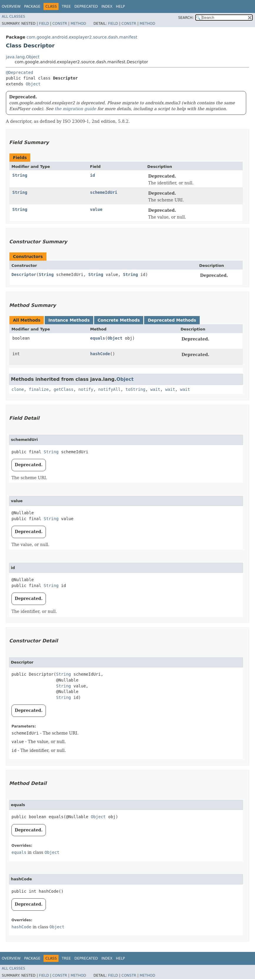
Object (33, 84)
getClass (63, 389)
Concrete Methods (119, 320)
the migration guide (75, 108)
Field (44, 24)
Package (32, 6)
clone (17, 389)
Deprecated (86, 6)
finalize (39, 389)
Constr (59, 24)
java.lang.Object (22, 56)
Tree (66, 6)
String (19, 175)
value (96, 209)
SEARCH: (186, 18)
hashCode (100, 353)
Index (107, 6)
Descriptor (23, 274)
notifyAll (109, 389)
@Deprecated (19, 72)
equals (97, 338)
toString (135, 389)
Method (78, 24)
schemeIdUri (103, 192)
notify (86, 389)
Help (120, 6)
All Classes (13, 16)
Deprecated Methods (172, 320)
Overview (11, 6)
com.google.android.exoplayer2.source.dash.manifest (81, 37)
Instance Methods (68, 320)
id (92, 175)
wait (155, 389)
